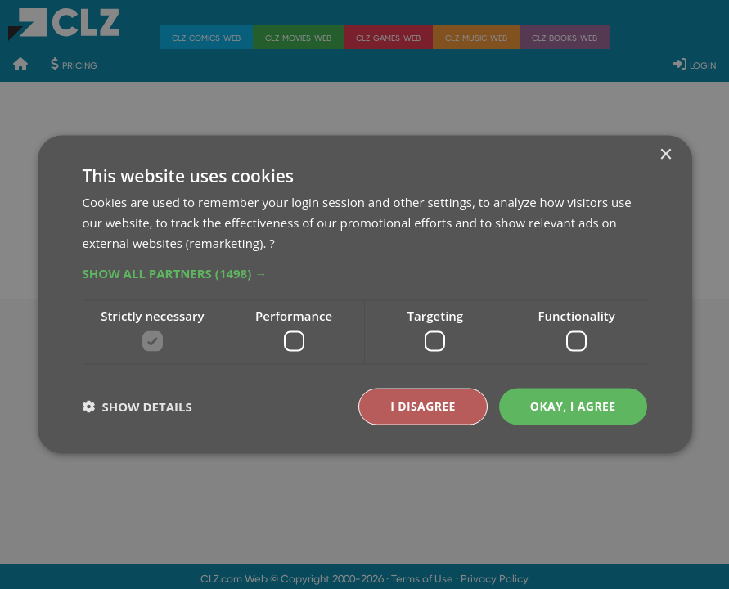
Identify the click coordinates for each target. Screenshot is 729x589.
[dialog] (364, 294)
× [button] (665, 155)
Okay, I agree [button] (573, 406)
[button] (365, 272)
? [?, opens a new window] (271, 242)
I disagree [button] (423, 406)
